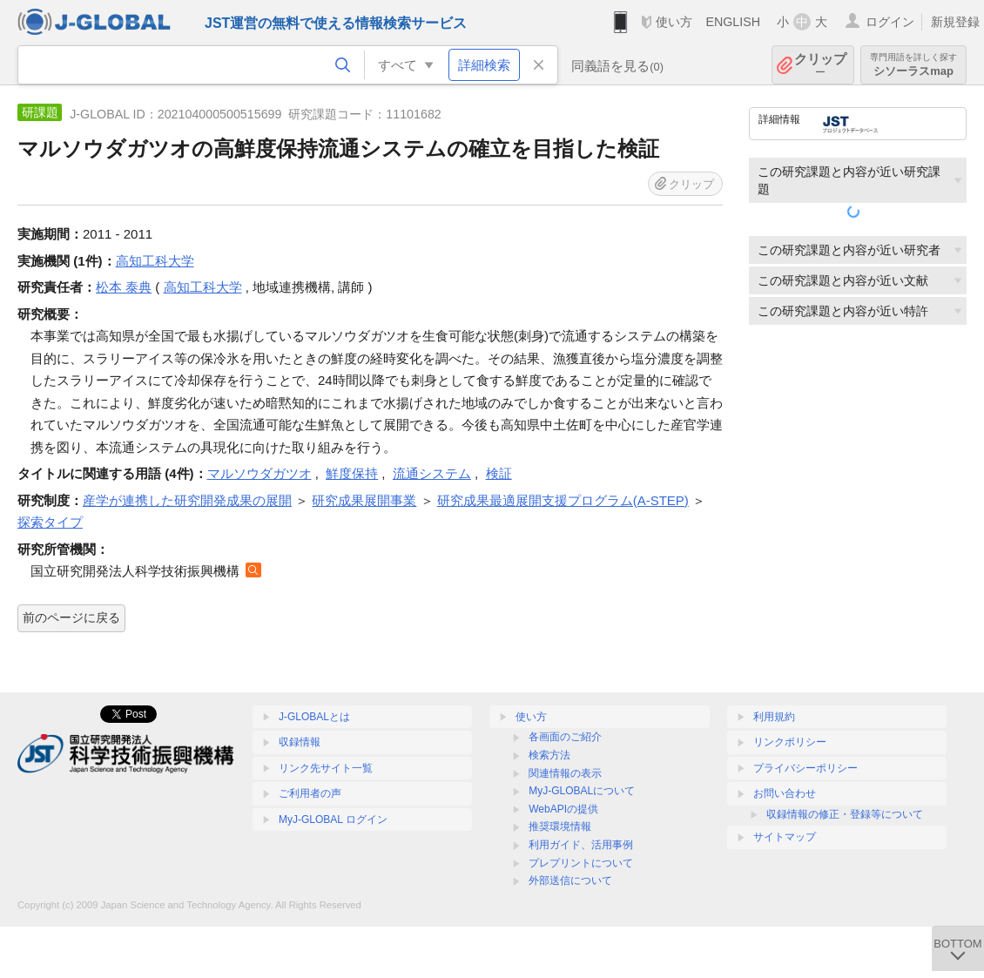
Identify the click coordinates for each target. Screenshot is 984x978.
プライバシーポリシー (805, 768)
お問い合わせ (784, 793)
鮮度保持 (352, 473)
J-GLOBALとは (314, 717)
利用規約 (774, 717)
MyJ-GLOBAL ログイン (333, 819)
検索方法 (549, 755)
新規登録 (955, 22)
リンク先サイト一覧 (326, 768)
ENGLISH (732, 22)
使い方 (674, 22)
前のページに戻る (71, 617)
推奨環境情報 (560, 826)
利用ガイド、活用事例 (581, 845)
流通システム (432, 473)
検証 (499, 473)
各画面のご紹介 (565, 737)
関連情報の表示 (565, 773)
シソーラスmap (913, 65)
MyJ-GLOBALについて (582, 791)
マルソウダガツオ (259, 473)
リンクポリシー (789, 742)
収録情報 (299, 742)
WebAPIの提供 (563, 809)
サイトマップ (784, 837)
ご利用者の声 (310, 793)
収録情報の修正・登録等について (844, 814)
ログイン (890, 22)
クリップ (820, 64)
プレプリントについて (581, 863)
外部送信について (570, 880)
